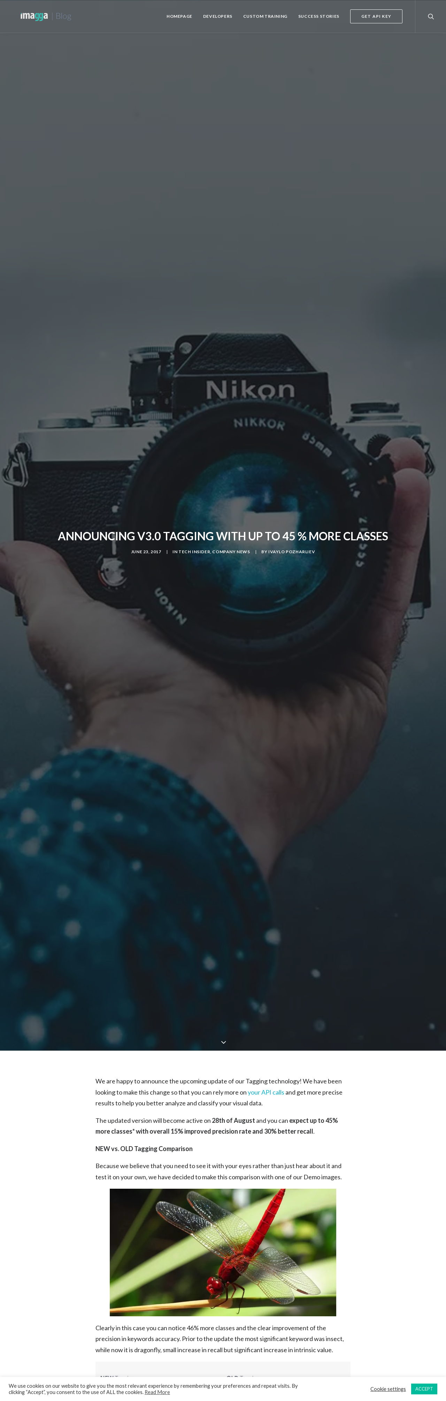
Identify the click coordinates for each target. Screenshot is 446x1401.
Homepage (179, 16)
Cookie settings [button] (388, 1389)
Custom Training (265, 16)
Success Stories (318, 16)
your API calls (266, 1077)
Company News (231, 544)
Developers (217, 16)
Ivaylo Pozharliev (291, 544)
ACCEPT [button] (424, 1389)
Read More (157, 1392)
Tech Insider (194, 544)
